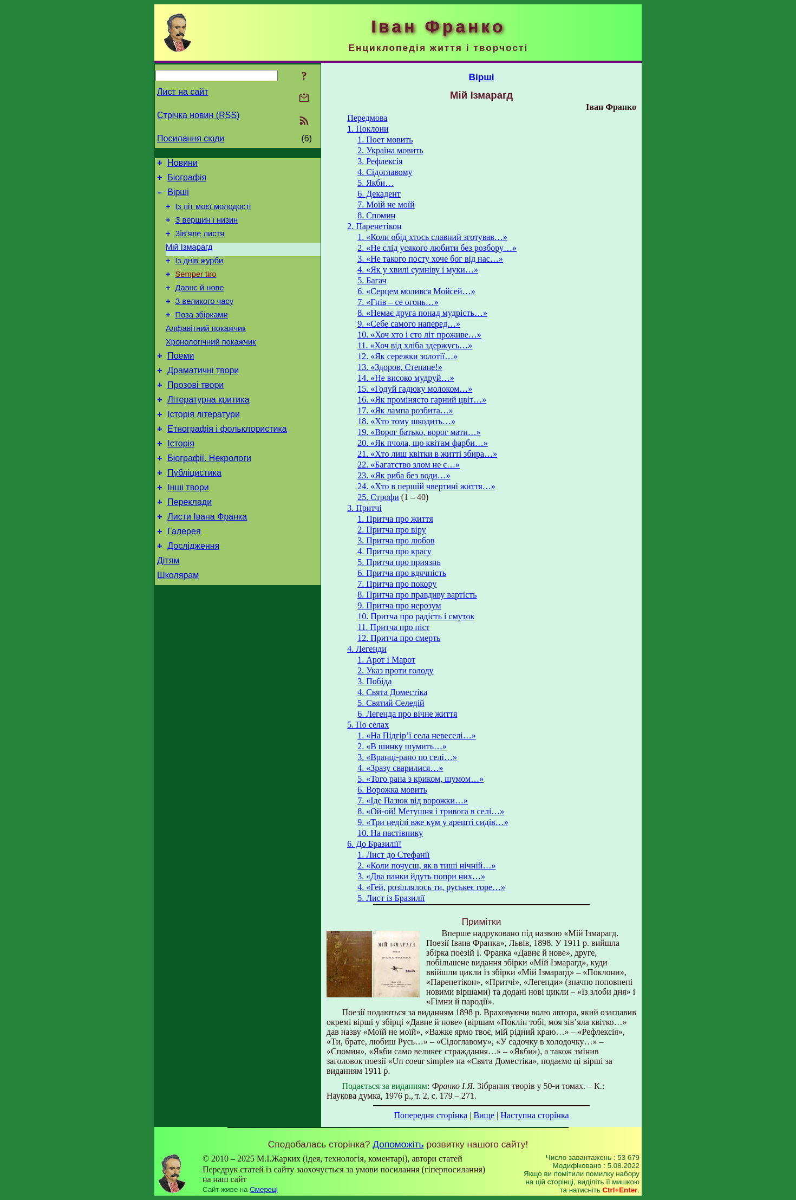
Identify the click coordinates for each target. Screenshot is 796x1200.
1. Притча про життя (395, 518)
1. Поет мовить (385, 139)
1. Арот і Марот (386, 659)
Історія (180, 477)
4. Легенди (367, 648)
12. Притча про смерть (398, 638)
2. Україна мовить (390, 150)
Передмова (367, 117)
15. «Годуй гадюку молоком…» (414, 388)
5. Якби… (375, 182)
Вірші (178, 197)
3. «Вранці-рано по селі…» (407, 757)
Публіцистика (194, 510)
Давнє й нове (199, 304)
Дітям (168, 607)
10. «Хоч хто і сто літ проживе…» (419, 334)
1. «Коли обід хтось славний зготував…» (432, 237)
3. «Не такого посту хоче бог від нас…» (430, 258)
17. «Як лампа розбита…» (405, 410)
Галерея (183, 575)
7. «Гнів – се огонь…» (398, 302)
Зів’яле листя (200, 243)
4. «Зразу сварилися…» (400, 768)
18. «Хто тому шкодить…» (406, 421)
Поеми (180, 380)
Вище (483, 1115)
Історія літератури (203, 445)
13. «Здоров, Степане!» (399, 367)
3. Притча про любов (395, 540)
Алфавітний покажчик (206, 349)
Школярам (178, 623)
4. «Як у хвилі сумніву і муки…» (417, 269)
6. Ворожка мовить (392, 789)
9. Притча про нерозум (399, 605)
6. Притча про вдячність (401, 573)
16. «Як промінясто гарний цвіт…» (421, 399)
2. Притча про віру (391, 529)
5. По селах (368, 724)
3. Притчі (364, 508)
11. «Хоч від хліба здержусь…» (414, 345)
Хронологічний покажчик (211, 364)
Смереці (264, 1189)
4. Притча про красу (394, 551)
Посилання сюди (190, 138)
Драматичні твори (203, 396)
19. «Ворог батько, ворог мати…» (419, 432)
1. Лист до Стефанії (393, 854)
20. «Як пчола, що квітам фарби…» (422, 442)
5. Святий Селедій (390, 703)
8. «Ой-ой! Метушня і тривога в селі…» (430, 811)
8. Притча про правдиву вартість (417, 594)
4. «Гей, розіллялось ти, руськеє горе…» (431, 887)
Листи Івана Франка (207, 558)
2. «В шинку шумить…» (402, 746)
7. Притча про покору (396, 583)
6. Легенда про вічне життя (407, 713)
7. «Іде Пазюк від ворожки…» (412, 800)
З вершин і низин (206, 228)
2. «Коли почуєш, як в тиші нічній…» (426, 865)
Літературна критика (208, 428)
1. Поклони (367, 128)
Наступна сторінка (534, 1115)
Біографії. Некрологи (209, 493)
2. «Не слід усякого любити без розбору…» (437, 247)
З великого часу (204, 319)
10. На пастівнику (390, 833)
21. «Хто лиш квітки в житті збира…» (427, 453)
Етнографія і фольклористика (227, 461)
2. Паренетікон (374, 226)
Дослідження (193, 591)
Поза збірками (201, 334)
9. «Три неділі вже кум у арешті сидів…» (432, 822)
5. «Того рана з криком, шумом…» (420, 778)
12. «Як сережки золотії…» (407, 356)
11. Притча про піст (393, 627)
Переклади (189, 542)
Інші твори (188, 526)
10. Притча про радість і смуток (415, 616)
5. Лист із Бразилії (391, 898)
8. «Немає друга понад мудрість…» (422, 312)
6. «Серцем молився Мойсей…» (416, 291)
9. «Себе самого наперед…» (408, 323)
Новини (182, 164)
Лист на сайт (182, 91)
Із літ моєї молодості (213, 213)
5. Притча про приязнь (398, 562)
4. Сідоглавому (384, 172)
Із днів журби (199, 273)
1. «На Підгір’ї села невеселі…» (416, 735)
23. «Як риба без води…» (403, 475)
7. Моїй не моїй (386, 204)
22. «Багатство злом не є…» (408, 464)
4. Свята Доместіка (392, 692)
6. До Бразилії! (374, 843)
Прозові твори (195, 412)
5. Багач (371, 280)
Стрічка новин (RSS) (198, 115)
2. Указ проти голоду (395, 670)
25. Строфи (378, 497)
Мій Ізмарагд (189, 258)
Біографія (186, 180)
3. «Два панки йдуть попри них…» (421, 876)
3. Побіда (374, 681)
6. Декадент (379, 193)
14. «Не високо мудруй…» (405, 377)
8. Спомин (376, 215)
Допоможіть (398, 1144)
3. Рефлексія (379, 161)
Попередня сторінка (430, 1115)
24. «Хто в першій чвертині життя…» (426, 486)
